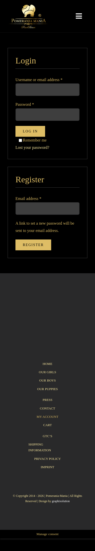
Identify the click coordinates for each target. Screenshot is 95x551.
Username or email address (39, 80)
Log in (30, 131)
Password (24, 104)
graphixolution (61, 501)
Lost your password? (32, 147)
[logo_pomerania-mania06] (31, 6)
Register (33, 245)
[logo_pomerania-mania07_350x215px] (47, 298)
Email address (28, 198)
